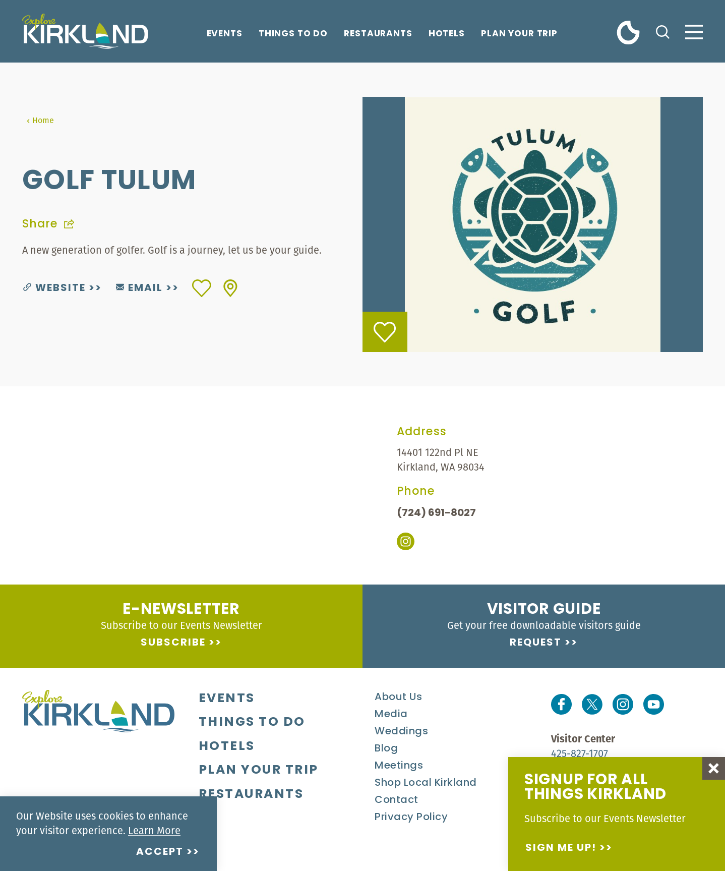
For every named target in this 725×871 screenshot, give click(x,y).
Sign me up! (560, 848)
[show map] (230, 288)
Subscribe (173, 643)
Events (225, 34)
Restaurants (378, 34)
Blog (386, 749)
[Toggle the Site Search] (663, 31)
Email (139, 288)
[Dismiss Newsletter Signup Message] (713, 768)
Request (536, 643)
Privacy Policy (411, 817)
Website (54, 288)
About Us (398, 697)
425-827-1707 (579, 753)
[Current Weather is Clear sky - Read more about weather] (628, 32)
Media (391, 714)
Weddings (401, 731)
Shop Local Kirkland (426, 783)
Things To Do (293, 34)
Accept (160, 852)
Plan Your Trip (519, 34)
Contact (396, 800)
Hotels (447, 34)
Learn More (154, 830)
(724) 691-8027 (436, 513)
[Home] (85, 31)
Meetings (399, 766)
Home (40, 120)
